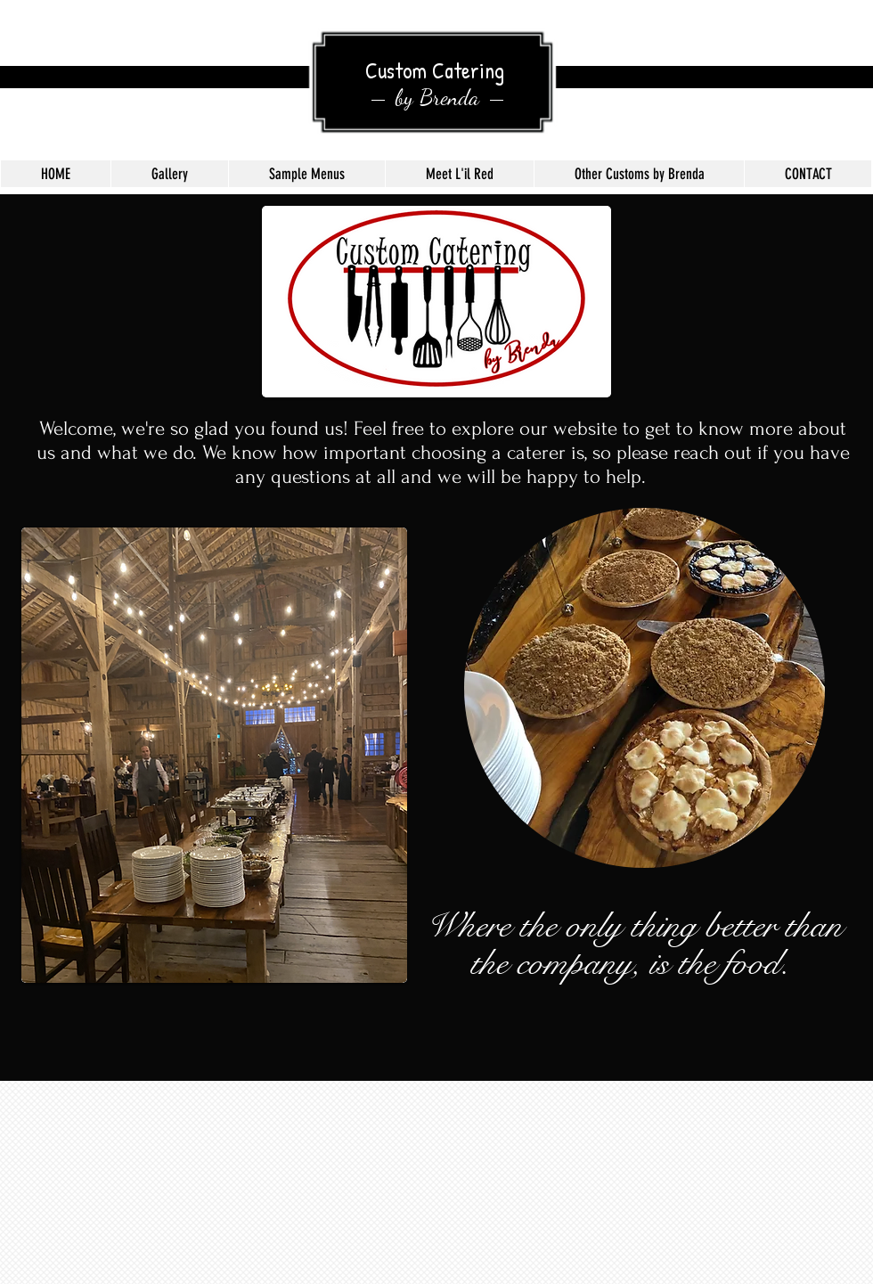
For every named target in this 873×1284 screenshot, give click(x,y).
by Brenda (437, 97)
